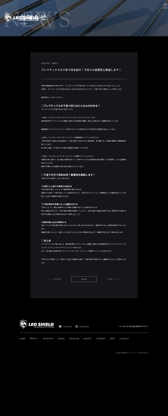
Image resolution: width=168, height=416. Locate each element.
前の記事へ (51, 313)
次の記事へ (116, 313)
